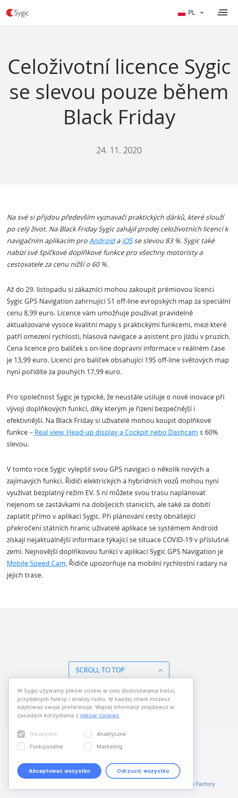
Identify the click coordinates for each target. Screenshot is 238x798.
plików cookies (99, 715)
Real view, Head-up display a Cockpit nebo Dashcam (116, 432)
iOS (127, 240)
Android (102, 240)
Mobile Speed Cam (36, 563)
